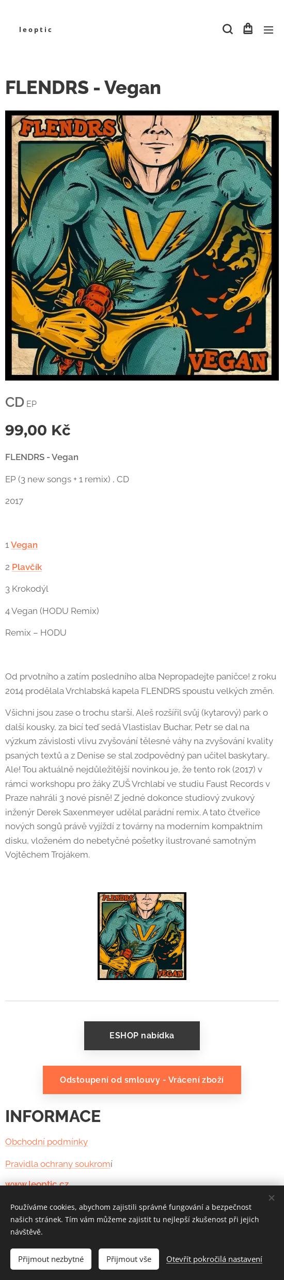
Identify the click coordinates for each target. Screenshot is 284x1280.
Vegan (24, 545)
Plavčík (27, 566)
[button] (226, 29)
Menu (268, 29)
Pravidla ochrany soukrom (58, 1164)
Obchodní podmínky (46, 1142)
